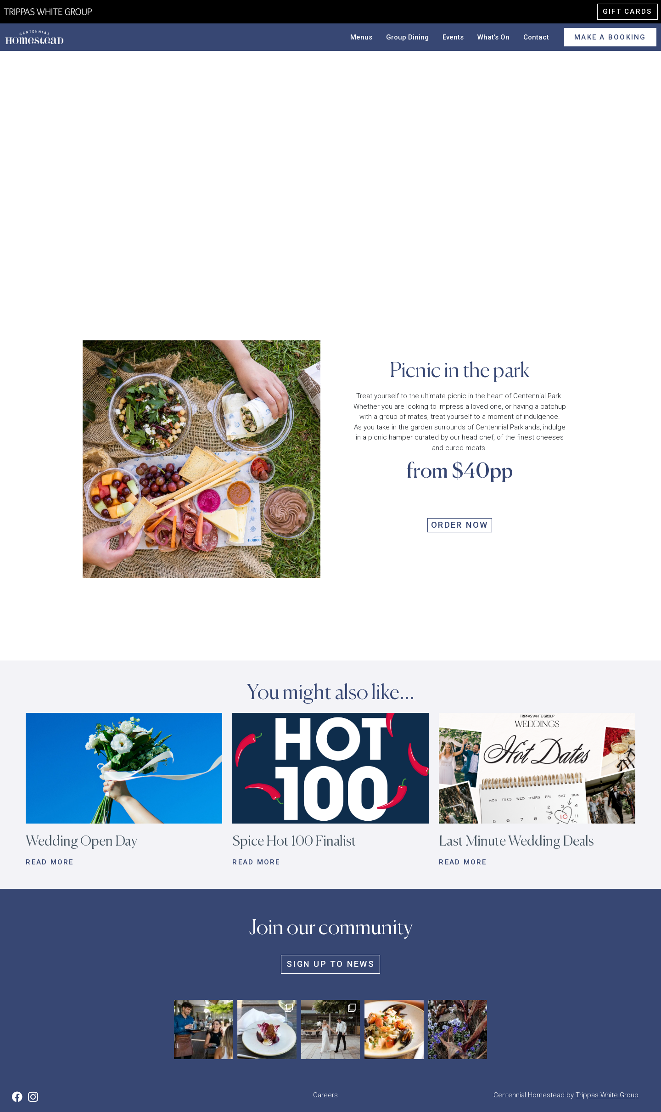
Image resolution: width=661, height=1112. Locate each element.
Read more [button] (49, 862)
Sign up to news (330, 964)
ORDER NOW (460, 525)
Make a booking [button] (610, 37)
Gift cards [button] (627, 11)
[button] (124, 768)
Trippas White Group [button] (607, 1095)
